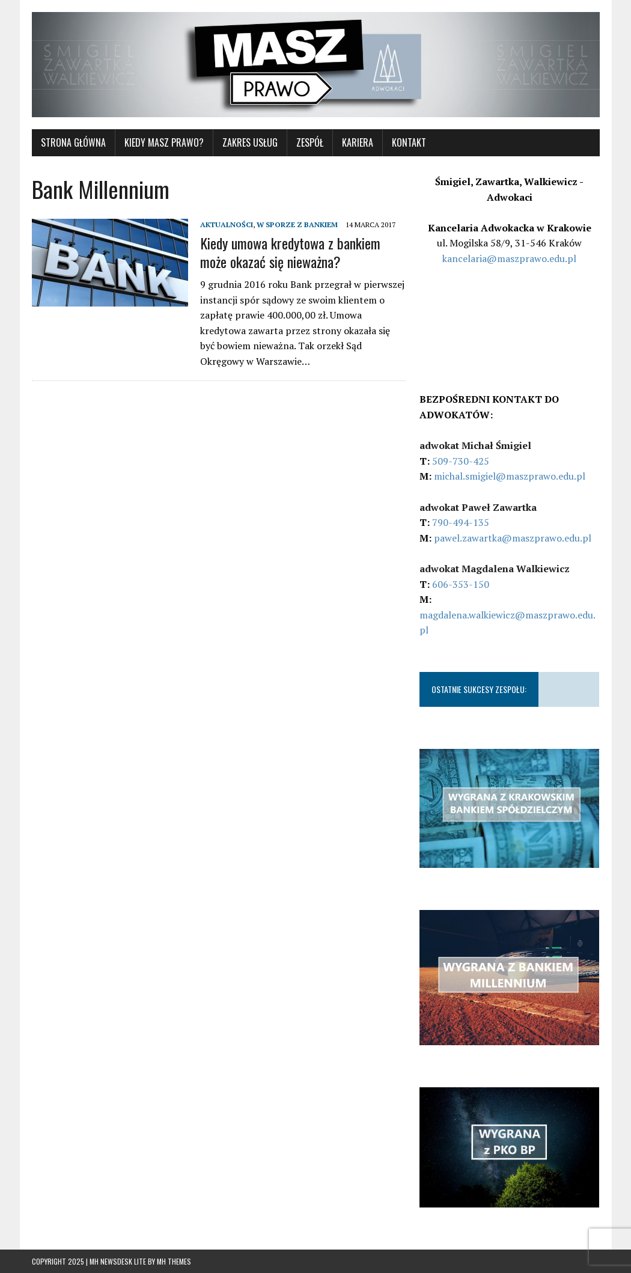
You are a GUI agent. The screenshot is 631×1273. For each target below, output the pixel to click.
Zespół (309, 142)
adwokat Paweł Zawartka (478, 507)
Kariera (357, 142)
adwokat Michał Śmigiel (475, 445)
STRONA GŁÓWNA (73, 142)
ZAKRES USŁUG (250, 142)
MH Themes (174, 1261)
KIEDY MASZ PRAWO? (164, 142)
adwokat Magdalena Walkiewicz (494, 568)
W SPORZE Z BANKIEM (297, 224)
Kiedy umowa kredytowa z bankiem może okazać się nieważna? (290, 252)
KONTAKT (409, 142)
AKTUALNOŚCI (226, 224)
